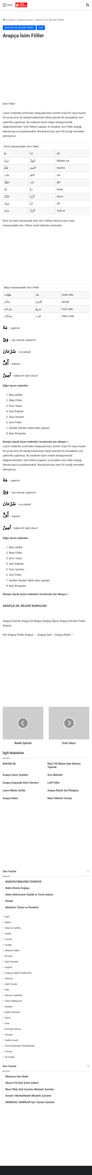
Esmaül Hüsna (13, 1028)
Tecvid (8, 939)
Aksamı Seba (12, 950)
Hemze (9, 978)
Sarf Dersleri (11, 961)
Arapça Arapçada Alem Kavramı (21, 782)
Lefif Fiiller (53, 782)
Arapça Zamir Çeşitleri (15, 774)
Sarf (41, 27)
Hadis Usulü (11, 1040)
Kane (8, 1017)
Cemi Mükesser (13, 1000)
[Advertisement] (46, 70)
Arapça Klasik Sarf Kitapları (63, 790)
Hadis (8, 933)
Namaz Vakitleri (13, 995)
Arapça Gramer (25, 19)
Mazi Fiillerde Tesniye (59, 798)
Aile (7, 989)
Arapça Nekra (10, 798)
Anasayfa (9, 19)
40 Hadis (10, 1057)
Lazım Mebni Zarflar (14, 790)
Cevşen (9, 1034)
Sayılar (8, 967)
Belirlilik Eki (9, 763)
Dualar (8, 944)
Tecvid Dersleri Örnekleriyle (20, 1045)
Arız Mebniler (55, 774)
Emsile (8, 955)
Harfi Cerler (11, 984)
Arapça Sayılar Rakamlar (18, 972)
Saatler (9, 1006)
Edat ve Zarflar (13, 927)
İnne (7, 1023)
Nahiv (8, 922)
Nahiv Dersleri (12, 1012)
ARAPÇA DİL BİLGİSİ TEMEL (49, 19)
